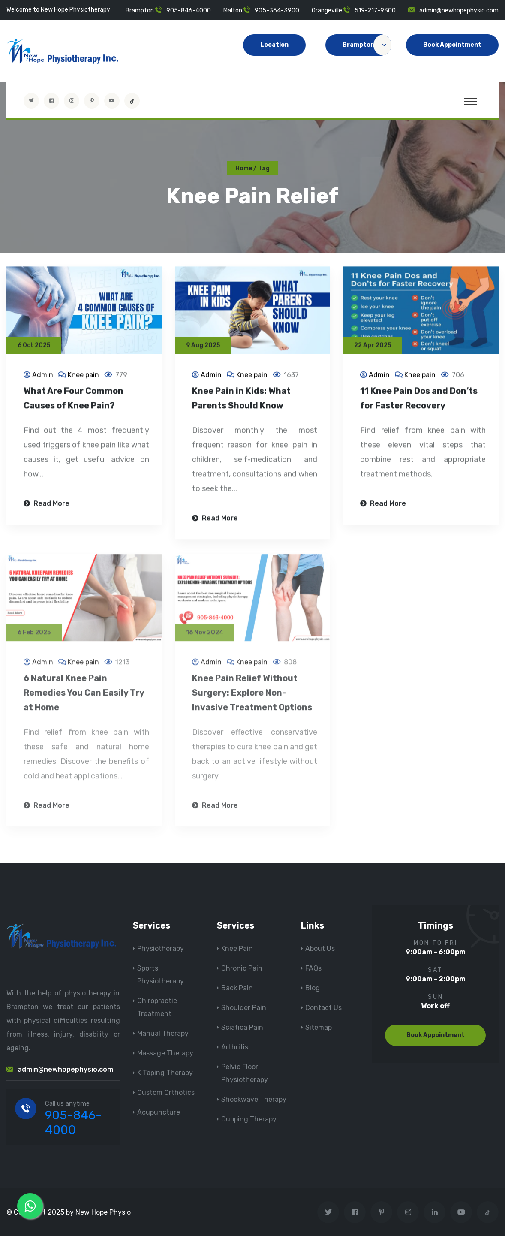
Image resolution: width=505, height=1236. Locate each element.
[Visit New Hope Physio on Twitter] (31, 101)
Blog (312, 988)
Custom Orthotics (166, 1092)
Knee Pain (237, 948)
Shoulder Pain (243, 1008)
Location (274, 44)
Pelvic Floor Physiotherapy (244, 1073)
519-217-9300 (375, 10)
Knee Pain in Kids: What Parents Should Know (241, 399)
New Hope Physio (103, 1212)
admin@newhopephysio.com (459, 10)
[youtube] (112, 101)
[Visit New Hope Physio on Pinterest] (91, 101)
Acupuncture (158, 1112)
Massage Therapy (165, 1053)
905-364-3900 (277, 10)
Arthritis (234, 1047)
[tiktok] (132, 101)
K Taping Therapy (165, 1073)
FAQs (313, 968)
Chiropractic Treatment (157, 1007)
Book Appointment (452, 44)
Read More (46, 504)
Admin (42, 376)
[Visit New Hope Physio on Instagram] (71, 101)
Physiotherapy (160, 948)
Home (243, 168)
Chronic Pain (241, 968)
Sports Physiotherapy (160, 974)
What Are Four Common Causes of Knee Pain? (73, 399)
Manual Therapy (163, 1033)
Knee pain (83, 376)
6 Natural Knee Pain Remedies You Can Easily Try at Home (84, 697)
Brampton (367, 45)
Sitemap (318, 1027)
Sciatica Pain (242, 1027)
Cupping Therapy (249, 1119)
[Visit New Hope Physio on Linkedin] (434, 1212)
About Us (320, 948)
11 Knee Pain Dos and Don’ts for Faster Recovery (419, 399)
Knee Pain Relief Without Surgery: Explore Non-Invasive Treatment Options (252, 697)
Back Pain (237, 988)
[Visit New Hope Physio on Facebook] (51, 101)
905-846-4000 (188, 10)
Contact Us (323, 1008)
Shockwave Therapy (253, 1099)
